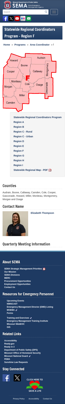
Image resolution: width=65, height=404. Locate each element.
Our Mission (10, 272)
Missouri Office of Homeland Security (22, 353)
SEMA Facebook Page (5, 18)
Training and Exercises (19, 318)
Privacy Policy (19, 399)
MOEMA (12, 310)
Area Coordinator (39, 44)
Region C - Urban (23, 136)
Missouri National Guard (17, 356)
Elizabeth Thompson (42, 213)
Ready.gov (9, 344)
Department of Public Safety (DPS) (21, 350)
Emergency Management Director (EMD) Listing (30, 307)
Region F (18, 150)
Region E (18, 146)
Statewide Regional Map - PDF (32, 170)
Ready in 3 (9, 347)
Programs (19, 44)
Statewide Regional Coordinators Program (37, 117)
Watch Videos (17, 18)
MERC (7, 278)
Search (47, 11)
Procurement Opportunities (17, 281)
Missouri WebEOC (16, 324)
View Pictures (22, 18)
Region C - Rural (22, 131)
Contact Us (9, 287)
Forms (10, 313)
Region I (18, 165)
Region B (18, 126)
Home (6, 44)
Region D (18, 141)
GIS (8, 327)
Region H (18, 160)
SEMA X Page (11, 18)
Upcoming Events (15, 301)
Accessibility (10, 340)
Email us (28, 18)
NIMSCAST (12, 304)
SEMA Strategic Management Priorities (25, 269)
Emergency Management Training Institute (27, 321)
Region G (18, 155)
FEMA (7, 359)
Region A (18, 122)
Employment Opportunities (17, 284)
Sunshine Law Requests (16, 362)
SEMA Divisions (12, 275)
